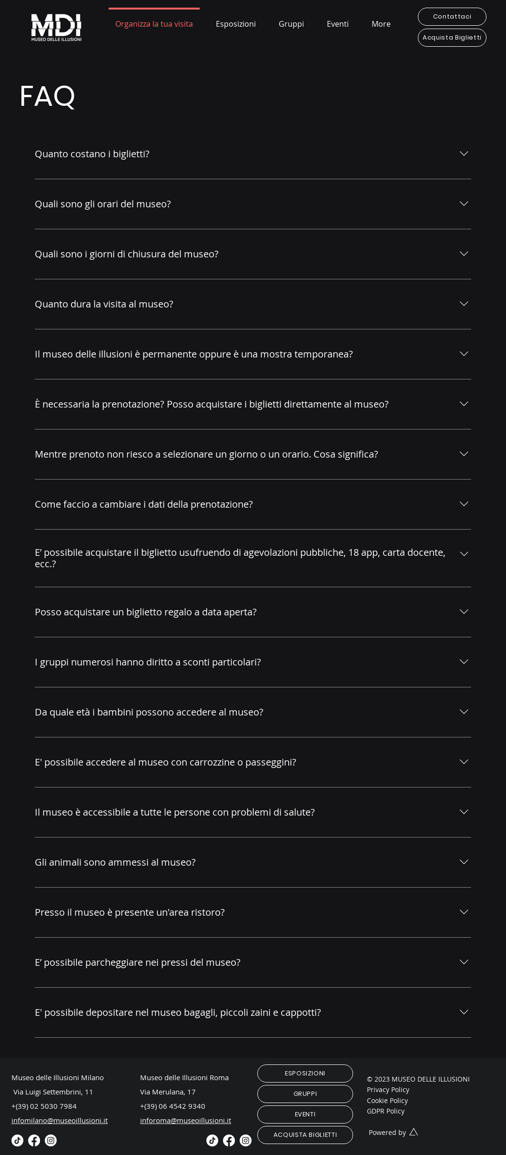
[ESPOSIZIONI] (305, 1073)
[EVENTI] (305, 1114)
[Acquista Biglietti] (452, 38)
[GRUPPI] (305, 1094)
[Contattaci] (452, 17)
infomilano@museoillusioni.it (59, 1120)
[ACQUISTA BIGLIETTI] (305, 1135)
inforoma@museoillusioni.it (185, 1120)
